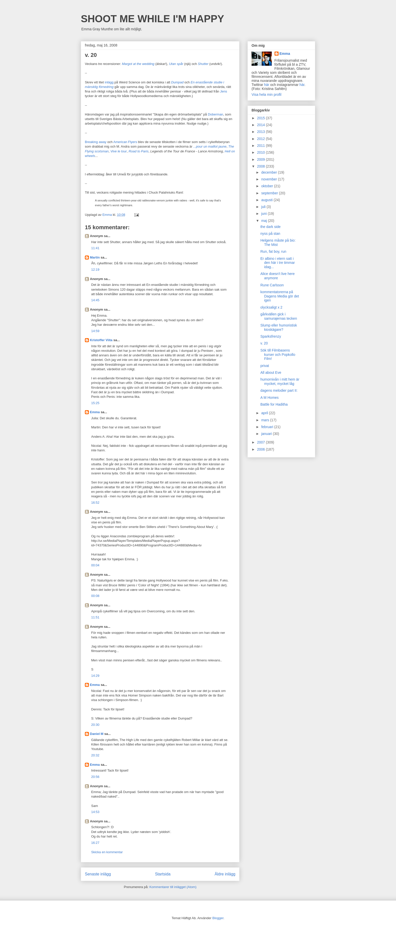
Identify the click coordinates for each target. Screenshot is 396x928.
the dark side (270, 227)
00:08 (95, 596)
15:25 (95, 403)
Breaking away (95, 142)
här (266, 85)
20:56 (95, 777)
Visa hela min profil (266, 94)
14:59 (95, 331)
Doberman (215, 114)
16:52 (95, 502)
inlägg (109, 82)
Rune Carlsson (272, 285)
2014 (261, 125)
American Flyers (125, 142)
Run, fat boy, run (273, 251)
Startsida (163, 874)
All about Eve (270, 372)
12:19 (95, 269)
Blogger (218, 918)
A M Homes (269, 398)
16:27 (95, 843)
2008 (261, 166)
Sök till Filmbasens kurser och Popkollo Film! (277, 354)
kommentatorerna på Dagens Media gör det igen (279, 296)
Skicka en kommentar (107, 852)
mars (265, 420)
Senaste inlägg (98, 874)
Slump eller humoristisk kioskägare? (278, 327)
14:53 (95, 812)
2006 (261, 449)
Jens (223, 91)
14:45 (95, 300)
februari (267, 427)
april (265, 413)
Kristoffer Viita (101, 340)
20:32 (95, 755)
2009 (261, 159)
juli (263, 207)
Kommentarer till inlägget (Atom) (172, 887)
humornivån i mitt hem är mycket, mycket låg (279, 381)
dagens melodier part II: (279, 390)
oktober (267, 186)
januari (267, 434)
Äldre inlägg (225, 874)
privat (264, 366)
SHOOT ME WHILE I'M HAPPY (152, 18)
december (269, 172)
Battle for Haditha (274, 404)
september (270, 193)
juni (264, 214)
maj (264, 221)
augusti (267, 200)
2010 (261, 152)
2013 (261, 132)
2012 (261, 139)
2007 (261, 442)
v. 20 (264, 343)
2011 (261, 146)
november (269, 179)
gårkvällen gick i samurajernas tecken (278, 316)
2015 (261, 118)
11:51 (95, 617)
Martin (95, 257)
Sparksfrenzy (270, 336)
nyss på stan (270, 233)
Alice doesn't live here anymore (277, 276)
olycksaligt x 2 (271, 307)
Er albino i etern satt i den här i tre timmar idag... (277, 263)
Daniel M (96, 734)
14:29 (95, 676)
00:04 (95, 565)
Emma (95, 412)
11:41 (95, 248)
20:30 (95, 725)
